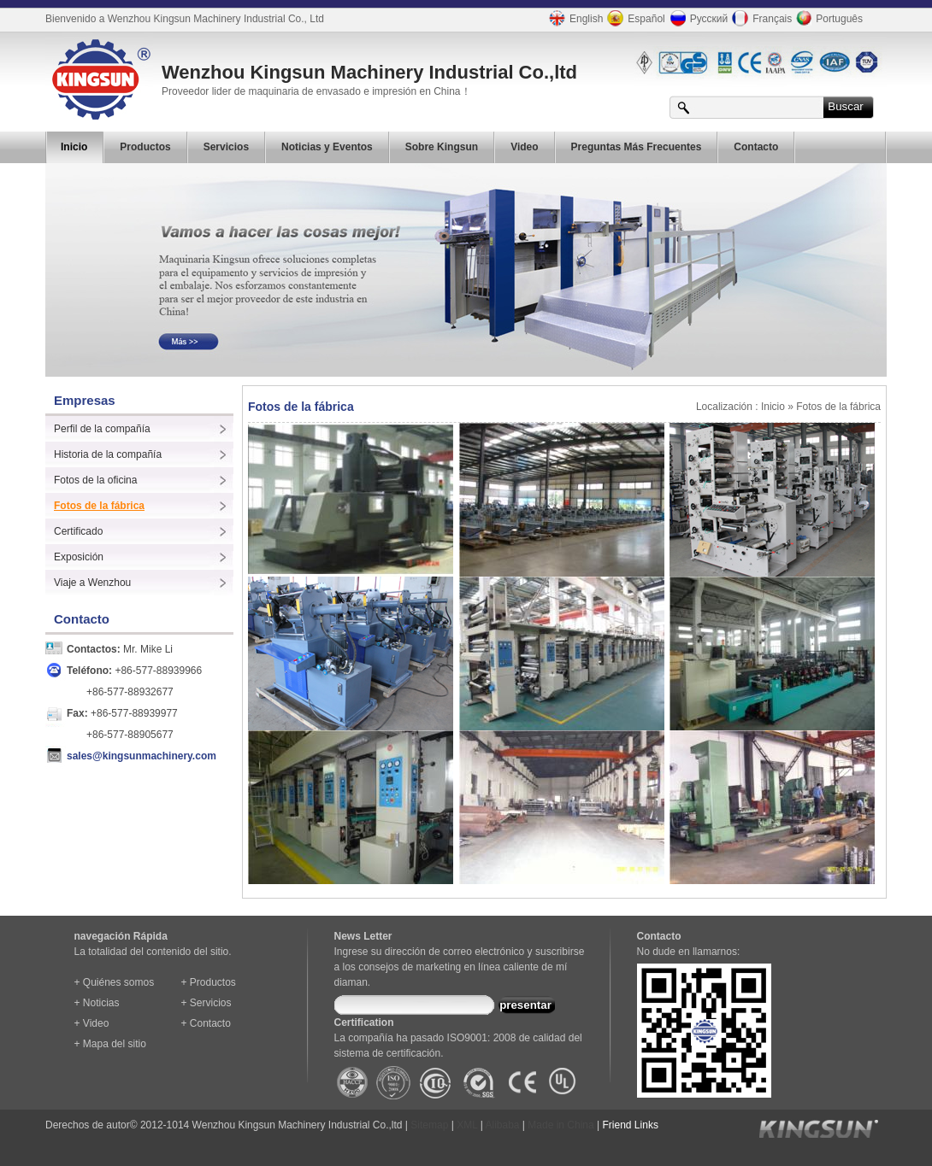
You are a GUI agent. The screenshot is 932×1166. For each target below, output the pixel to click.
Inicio (74, 147)
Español (633, 18)
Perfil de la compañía (102, 429)
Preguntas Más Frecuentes (636, 147)
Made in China (560, 1125)
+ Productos (208, 982)
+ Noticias (97, 1003)
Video (524, 147)
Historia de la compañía (108, 454)
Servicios (226, 147)
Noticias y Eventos (327, 147)
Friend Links (630, 1125)
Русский (696, 18)
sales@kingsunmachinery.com (141, 756)
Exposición (78, 557)
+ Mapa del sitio (110, 1044)
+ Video (91, 1023)
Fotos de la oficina (95, 480)
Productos (145, 147)
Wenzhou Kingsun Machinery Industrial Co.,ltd (369, 72)
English (574, 18)
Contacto (756, 147)
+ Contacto (206, 1023)
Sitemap (429, 1125)
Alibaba (503, 1125)
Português (827, 18)
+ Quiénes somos (114, 982)
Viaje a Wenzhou (92, 583)
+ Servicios (206, 1003)
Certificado (78, 531)
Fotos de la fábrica (99, 506)
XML (467, 1125)
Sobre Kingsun (441, 147)
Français (760, 18)
